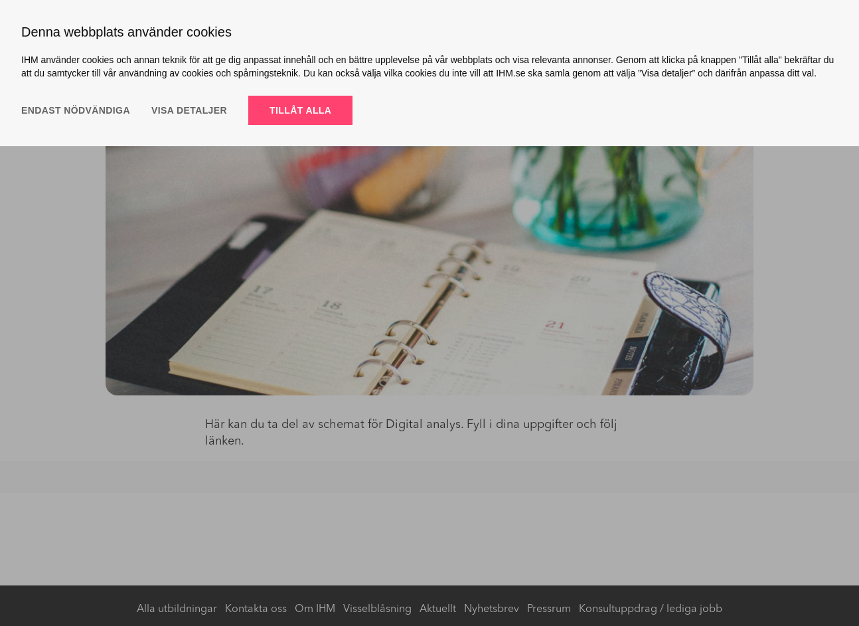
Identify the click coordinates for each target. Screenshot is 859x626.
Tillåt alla (300, 110)
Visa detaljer (189, 110)
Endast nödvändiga (75, 110)
